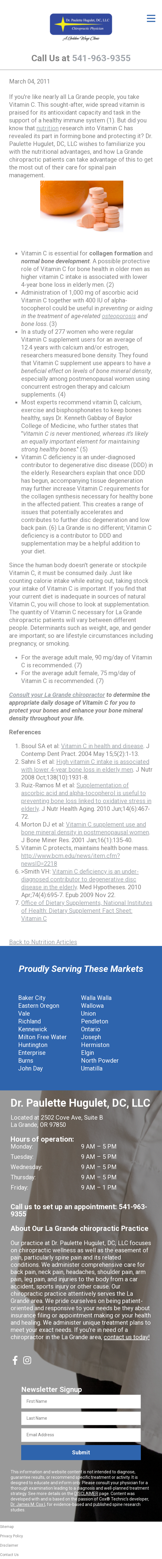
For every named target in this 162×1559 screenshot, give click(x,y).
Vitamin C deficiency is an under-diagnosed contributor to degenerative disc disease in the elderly (80, 879)
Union (88, 1013)
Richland (29, 1021)
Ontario (90, 1029)
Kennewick (32, 1029)
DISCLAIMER (86, 1493)
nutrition (48, 128)
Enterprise (32, 1052)
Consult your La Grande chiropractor (57, 694)
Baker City (31, 997)
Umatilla (91, 1068)
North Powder (100, 1060)
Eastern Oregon (38, 1005)
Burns (25, 1060)
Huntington (32, 1044)
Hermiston (95, 1044)
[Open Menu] (151, 18)
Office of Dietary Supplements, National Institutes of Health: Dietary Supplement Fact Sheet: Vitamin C (86, 910)
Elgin (87, 1052)
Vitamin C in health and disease (102, 746)
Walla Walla (96, 997)
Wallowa (92, 1005)
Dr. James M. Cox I (28, 1504)
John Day (30, 1068)
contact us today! (127, 1337)
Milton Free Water (42, 1037)
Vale (24, 1013)
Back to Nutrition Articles (43, 942)
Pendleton (94, 1021)
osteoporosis (119, 316)
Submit (81, 1452)
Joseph (91, 1037)
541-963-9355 (101, 58)
